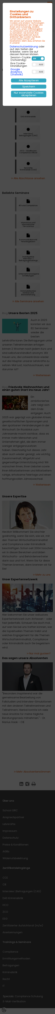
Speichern (28, 86)
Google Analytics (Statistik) (16, 72)
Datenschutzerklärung (24, 46)
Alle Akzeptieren (29, 80)
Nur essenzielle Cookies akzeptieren (29, 94)
